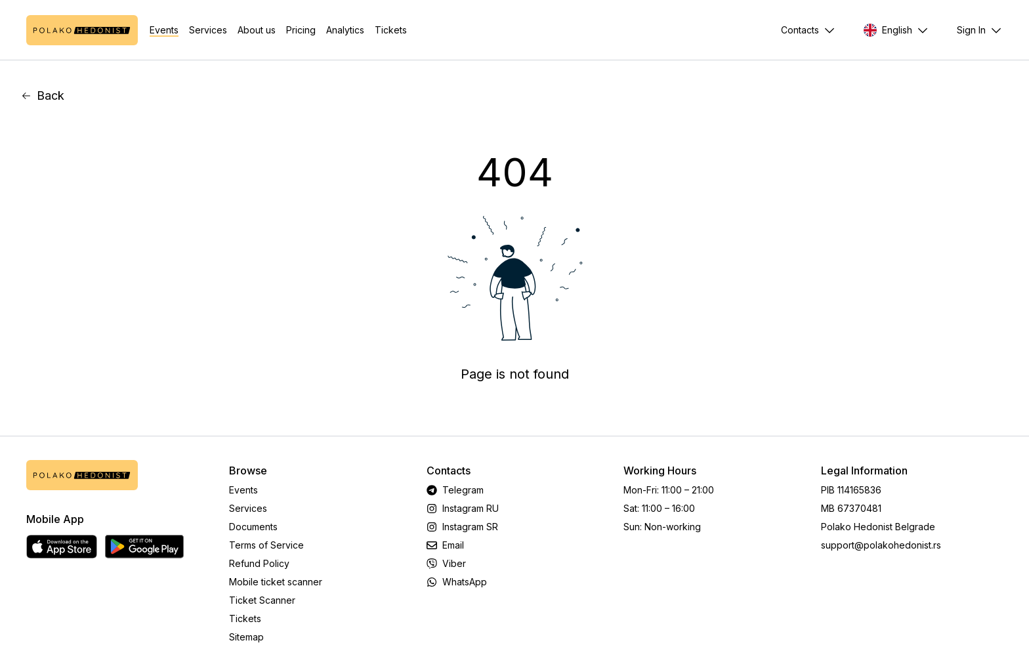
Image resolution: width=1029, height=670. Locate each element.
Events (164, 29)
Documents (253, 526)
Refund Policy (259, 563)
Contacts (800, 29)
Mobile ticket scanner (275, 581)
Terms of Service (266, 545)
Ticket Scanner (262, 600)
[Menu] (980, 30)
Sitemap (246, 636)
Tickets (391, 29)
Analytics (345, 29)
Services (208, 29)
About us (257, 29)
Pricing (301, 29)
